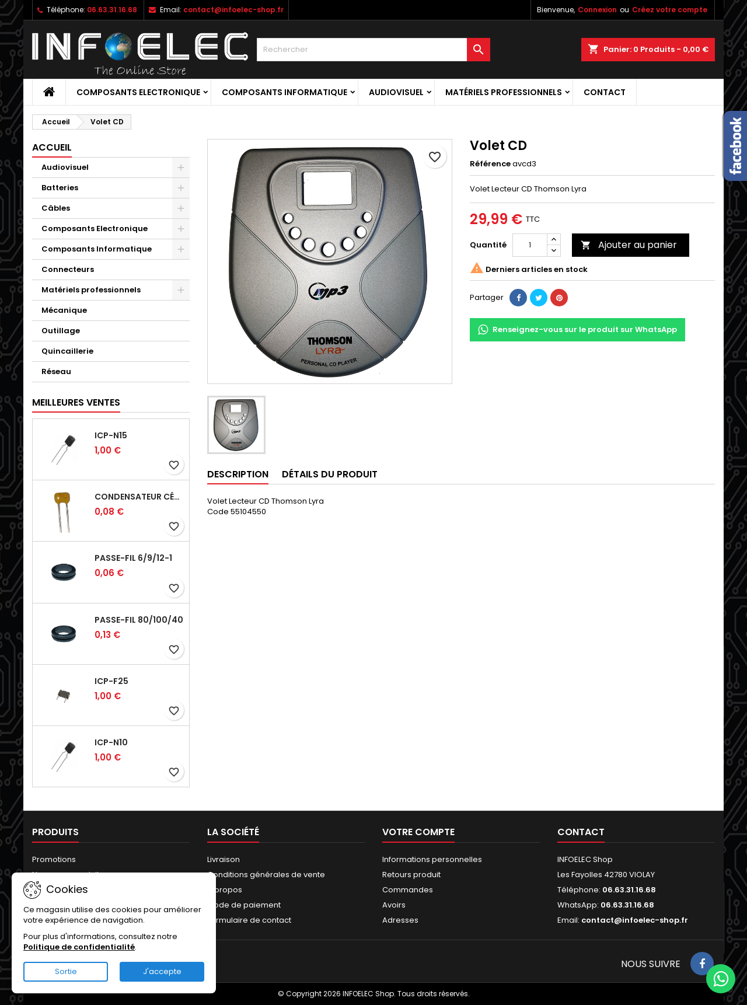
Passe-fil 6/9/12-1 (133, 558)
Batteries (59, 187)
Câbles (55, 208)
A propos (224, 889)
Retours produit (411, 874)
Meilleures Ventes (76, 402)
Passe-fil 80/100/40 (139, 619)
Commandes (407, 889)
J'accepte (162, 971)
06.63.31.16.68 (112, 10)
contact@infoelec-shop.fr (233, 10)
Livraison (223, 859)
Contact (605, 92)
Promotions (54, 859)
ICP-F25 (111, 681)
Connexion (597, 10)
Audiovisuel (396, 92)
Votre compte (418, 832)
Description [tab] (237, 474)
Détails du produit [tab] (330, 474)
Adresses (400, 920)
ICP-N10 (111, 742)
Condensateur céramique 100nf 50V (139, 496)
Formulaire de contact (249, 920)
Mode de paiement (244, 904)
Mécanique (64, 310)
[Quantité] (529, 245)
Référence (490, 164)
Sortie (66, 971)
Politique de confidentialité (79, 946)
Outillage (60, 330)
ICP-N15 (111, 435)
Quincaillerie (67, 351)
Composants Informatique (284, 92)
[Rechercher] (373, 49)
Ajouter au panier (629, 245)
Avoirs (394, 904)
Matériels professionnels (503, 92)
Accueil (52, 147)
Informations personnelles (432, 859)
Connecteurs (67, 269)
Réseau (56, 371)
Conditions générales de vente (266, 874)
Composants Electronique (138, 92)
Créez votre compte (669, 10)
